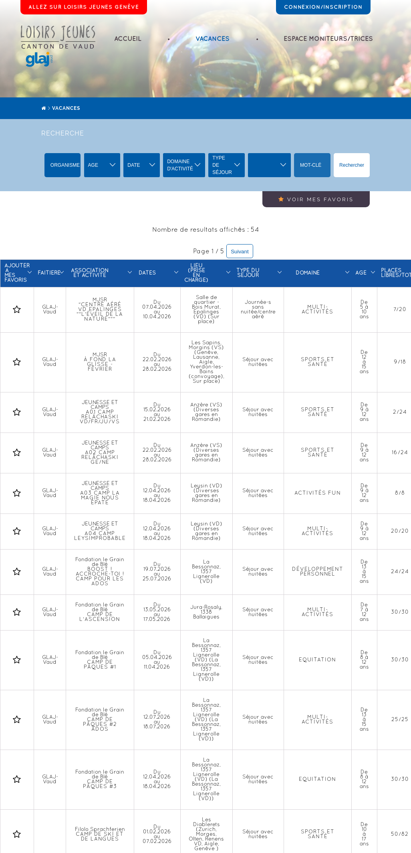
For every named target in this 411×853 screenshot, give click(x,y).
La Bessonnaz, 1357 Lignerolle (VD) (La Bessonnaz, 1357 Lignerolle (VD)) (206, 660)
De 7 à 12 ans (364, 612)
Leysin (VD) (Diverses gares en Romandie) (206, 493)
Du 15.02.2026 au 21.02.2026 (157, 412)
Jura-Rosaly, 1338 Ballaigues (206, 612)
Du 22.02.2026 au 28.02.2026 (157, 362)
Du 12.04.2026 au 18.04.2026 (157, 493)
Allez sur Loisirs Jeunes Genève (83, 7)
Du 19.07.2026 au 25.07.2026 (157, 572)
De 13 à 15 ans (364, 572)
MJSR (100, 310)
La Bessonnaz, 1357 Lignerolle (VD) (206, 572)
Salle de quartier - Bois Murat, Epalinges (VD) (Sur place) (206, 309)
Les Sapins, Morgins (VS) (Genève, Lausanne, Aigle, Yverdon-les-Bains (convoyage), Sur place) (206, 362)
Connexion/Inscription (323, 7)
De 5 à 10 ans (364, 309)
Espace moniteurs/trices (328, 39)
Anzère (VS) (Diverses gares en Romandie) (206, 412)
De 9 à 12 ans (364, 412)
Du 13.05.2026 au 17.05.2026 (157, 612)
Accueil (127, 39)
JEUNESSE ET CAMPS (100, 412)
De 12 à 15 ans (364, 362)
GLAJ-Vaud (50, 310)
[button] (102, 165)
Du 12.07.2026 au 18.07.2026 (157, 720)
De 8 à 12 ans (364, 660)
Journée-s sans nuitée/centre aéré (258, 309)
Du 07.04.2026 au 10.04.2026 (157, 309)
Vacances (212, 39)
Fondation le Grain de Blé (99, 572)
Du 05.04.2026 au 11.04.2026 (157, 660)
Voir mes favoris (316, 199)
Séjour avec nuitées (258, 362)
